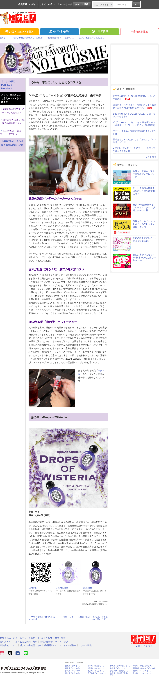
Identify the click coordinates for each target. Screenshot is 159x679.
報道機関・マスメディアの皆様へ (60, 645)
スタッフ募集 (85, 645)
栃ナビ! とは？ (143, 646)
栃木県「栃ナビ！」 (72, 666)
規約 (35, 641)
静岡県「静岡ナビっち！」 (120, 666)
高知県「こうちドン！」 (142, 673)
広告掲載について (8, 645)
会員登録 (22, 4)
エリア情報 (99, 31)
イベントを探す (59, 31)
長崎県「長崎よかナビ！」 (143, 666)
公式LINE (32, 588)
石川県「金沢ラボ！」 (73, 673)
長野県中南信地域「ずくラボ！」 (145, 668)
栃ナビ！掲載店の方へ (30, 645)
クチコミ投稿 (81, 4)
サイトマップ (61, 641)
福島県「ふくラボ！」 (73, 668)
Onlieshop (87, 588)
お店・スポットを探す (19, 31)
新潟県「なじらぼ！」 (96, 668)
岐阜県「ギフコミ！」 (118, 668)
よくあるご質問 (23, 641)
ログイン (33, 4)
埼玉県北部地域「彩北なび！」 (119, 674)
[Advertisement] (134, 64)
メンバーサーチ (64, 4)
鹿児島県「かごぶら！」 (97, 673)
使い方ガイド (6, 641)
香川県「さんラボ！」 (96, 671)
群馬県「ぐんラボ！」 (73, 671)
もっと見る (149, 156)
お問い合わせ (46, 641)
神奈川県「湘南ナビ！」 (119, 671)
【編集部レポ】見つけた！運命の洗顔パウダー (92, 618)
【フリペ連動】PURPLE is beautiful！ (42, 618)
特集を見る (139, 31)
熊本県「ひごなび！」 (96, 666)
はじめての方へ (47, 4)
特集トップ (68, 617)
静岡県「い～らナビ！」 (142, 671)
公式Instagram (62, 588)
